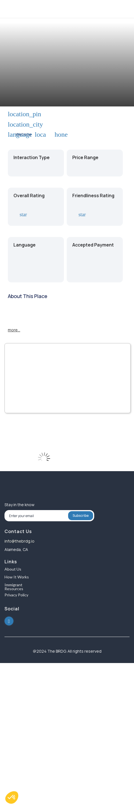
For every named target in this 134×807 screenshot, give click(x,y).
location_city (11, 124)
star (22, 214)
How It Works (16, 577)
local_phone (38, 134)
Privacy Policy (16, 595)
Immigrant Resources (13, 587)
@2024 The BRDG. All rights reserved (67, 651)
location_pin (11, 114)
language (11, 134)
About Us (12, 569)
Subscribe (81, 515)
